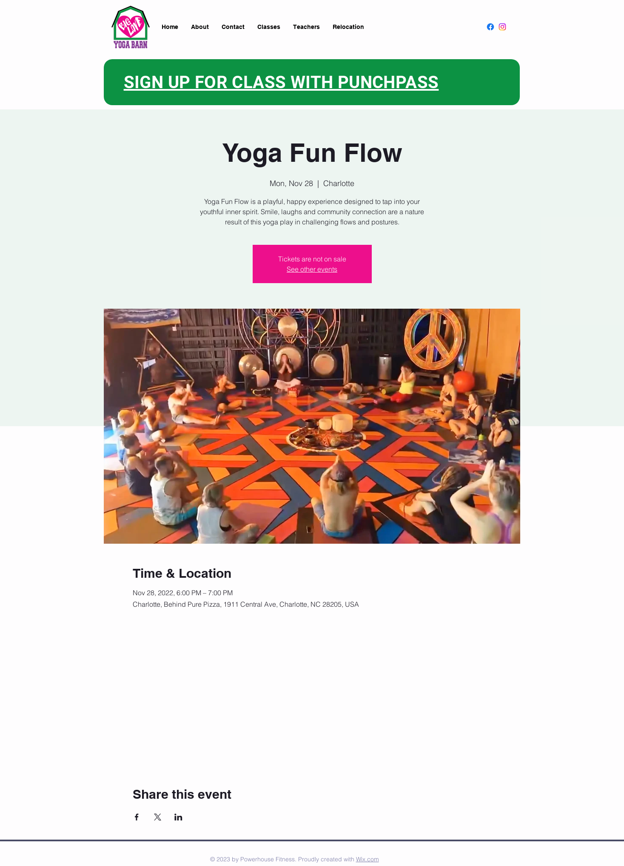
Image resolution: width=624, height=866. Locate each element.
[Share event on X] (158, 817)
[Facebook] (490, 27)
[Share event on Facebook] (137, 817)
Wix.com (367, 859)
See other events (312, 269)
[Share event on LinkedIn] (178, 817)
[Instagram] (502, 27)
